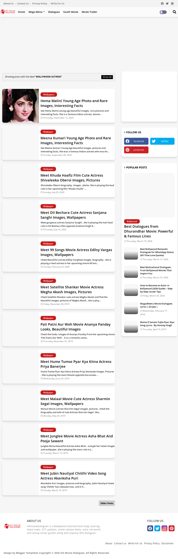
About (108, 543)
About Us (8, 3)
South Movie (70, 12)
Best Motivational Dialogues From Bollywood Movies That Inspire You (156, 270)
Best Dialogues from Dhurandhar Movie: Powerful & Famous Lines (148, 231)
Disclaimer (167, 543)
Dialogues (54, 12)
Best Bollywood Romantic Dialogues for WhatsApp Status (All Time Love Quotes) (157, 252)
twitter (165, 141)
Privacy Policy (40, 3)
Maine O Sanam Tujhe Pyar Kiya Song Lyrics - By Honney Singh (157, 324)
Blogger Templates (27, 552)
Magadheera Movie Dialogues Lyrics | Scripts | (156, 305)
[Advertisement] (89, 44)
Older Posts (106, 503)
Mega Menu (35, 12)
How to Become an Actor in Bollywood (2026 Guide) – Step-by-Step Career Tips (156, 288)
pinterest (139, 149)
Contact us (23, 3)
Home (21, 12)
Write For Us (57, 3)
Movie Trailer (89, 12)
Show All (107, 76)
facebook (139, 141)
